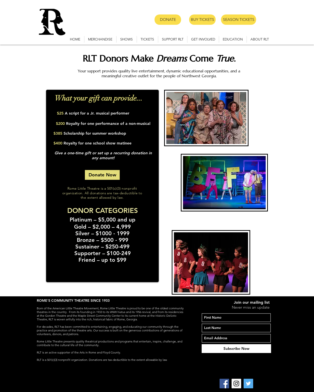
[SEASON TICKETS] (238, 19)
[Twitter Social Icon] (248, 383)
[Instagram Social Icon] (236, 383)
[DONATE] (168, 19)
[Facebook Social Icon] (224, 383)
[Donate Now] (102, 175)
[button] (127, 39)
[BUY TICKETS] (202, 19)
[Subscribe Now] (236, 348)
